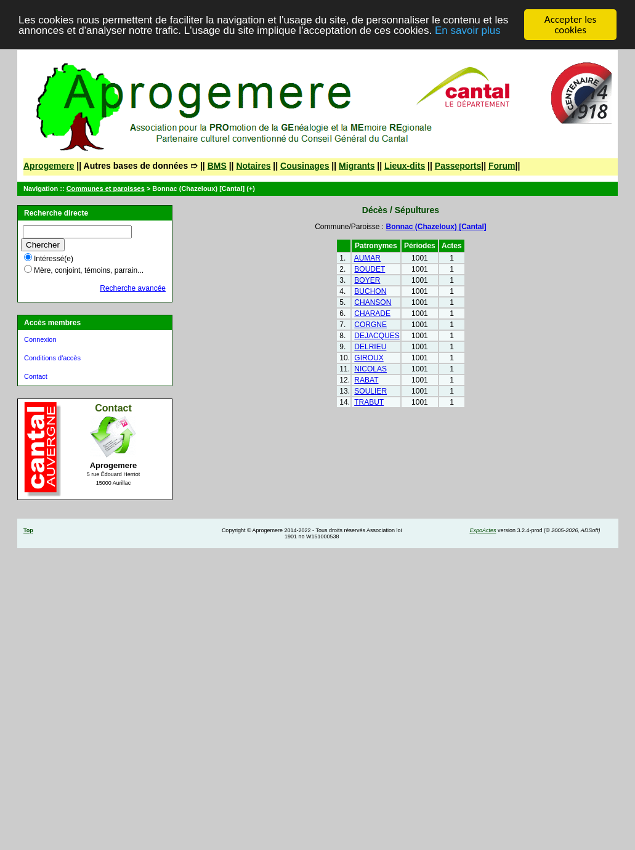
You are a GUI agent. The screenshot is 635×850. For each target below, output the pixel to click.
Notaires (253, 166)
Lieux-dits (404, 166)
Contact (35, 376)
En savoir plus (468, 30)
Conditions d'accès (52, 358)
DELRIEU (370, 346)
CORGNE (370, 324)
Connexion (40, 339)
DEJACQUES (376, 335)
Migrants (356, 166)
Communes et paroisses (106, 188)
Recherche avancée (133, 288)
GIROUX (368, 358)
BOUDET (369, 269)
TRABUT (369, 402)
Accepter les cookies (570, 24)
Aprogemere (48, 166)
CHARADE (372, 313)
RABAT (366, 380)
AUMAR (367, 258)
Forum (502, 166)
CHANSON (372, 302)
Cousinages (304, 166)
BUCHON (370, 291)
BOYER (367, 280)
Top (28, 530)
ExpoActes (482, 530)
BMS (217, 166)
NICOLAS (370, 369)
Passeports (458, 166)
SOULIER (370, 391)
